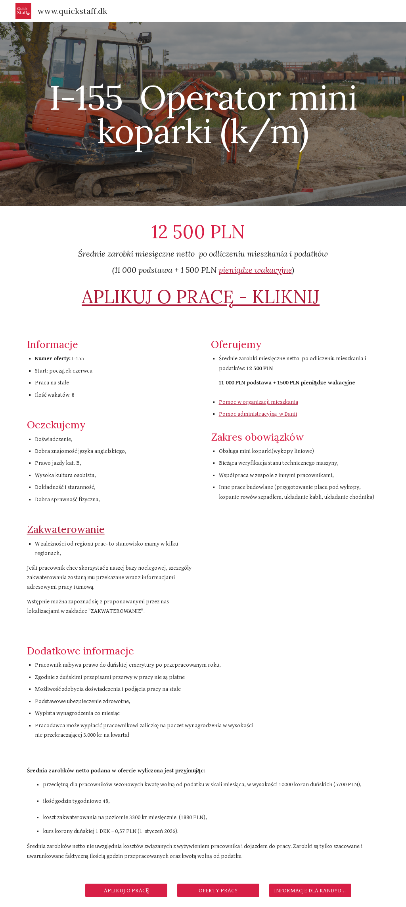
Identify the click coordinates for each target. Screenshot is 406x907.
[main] (203, 114)
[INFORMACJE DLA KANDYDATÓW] (310, 890)
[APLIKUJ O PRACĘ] (126, 890)
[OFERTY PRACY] (218, 890)
